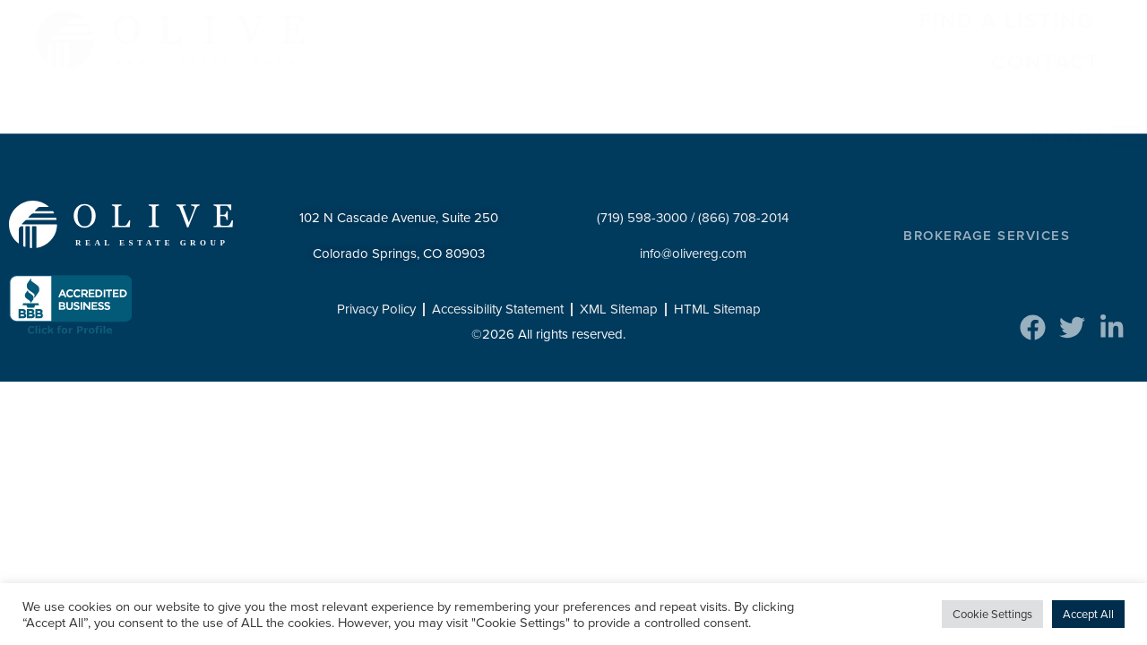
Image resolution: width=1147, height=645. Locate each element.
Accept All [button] (1088, 614)
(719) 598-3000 (642, 218)
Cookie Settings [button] (992, 614)
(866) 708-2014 (743, 218)
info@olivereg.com (693, 253)
